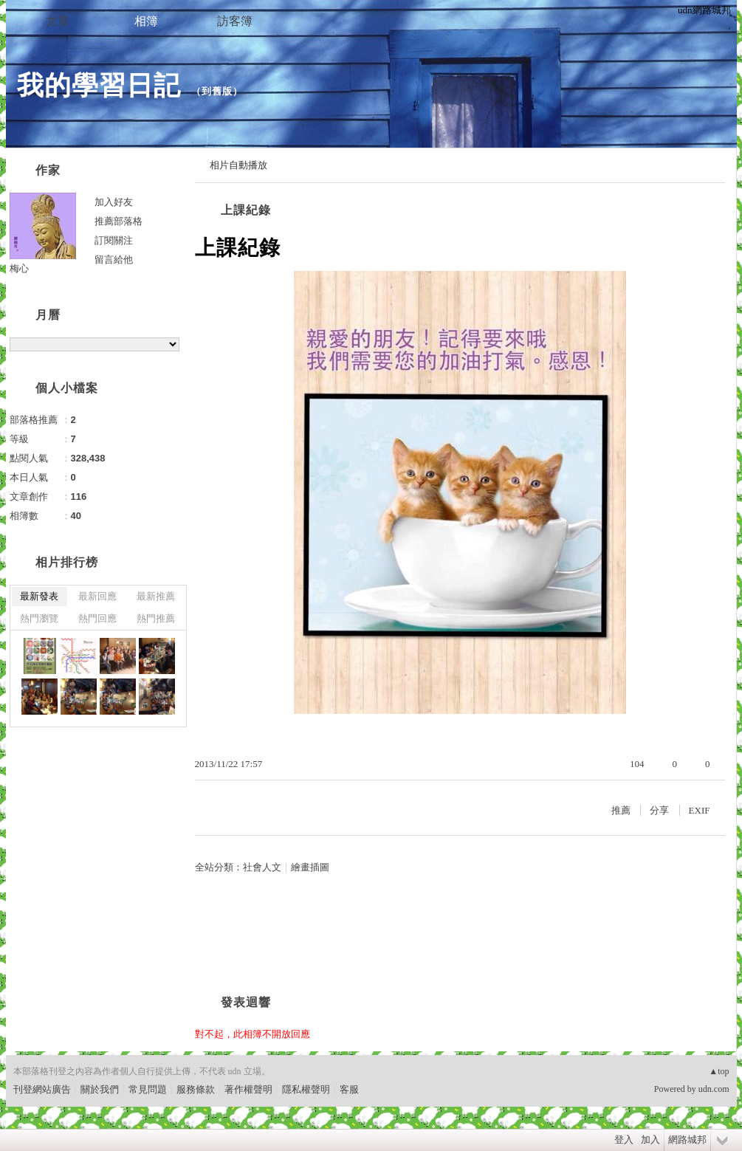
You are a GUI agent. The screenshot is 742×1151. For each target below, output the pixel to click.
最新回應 (97, 596)
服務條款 (195, 1089)
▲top (719, 1071)
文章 (57, 21)
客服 (349, 1089)
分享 (659, 810)
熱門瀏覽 (39, 618)
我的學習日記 (99, 85)
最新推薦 (156, 596)
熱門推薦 (156, 618)
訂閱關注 (114, 240)
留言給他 (114, 259)
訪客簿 (235, 21)
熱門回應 (97, 618)
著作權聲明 (248, 1089)
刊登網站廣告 (42, 1089)
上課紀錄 (246, 210)
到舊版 (217, 91)
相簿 (146, 21)
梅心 (19, 268)
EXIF (699, 810)
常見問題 (147, 1089)
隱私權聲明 (306, 1089)
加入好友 (114, 201)
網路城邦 (687, 1139)
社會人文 (262, 867)
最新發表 (39, 596)
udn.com (713, 1089)
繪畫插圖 (310, 867)
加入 (650, 1139)
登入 (623, 1139)
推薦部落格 (118, 221)
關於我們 (99, 1089)
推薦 (621, 810)
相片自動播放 (238, 165)
